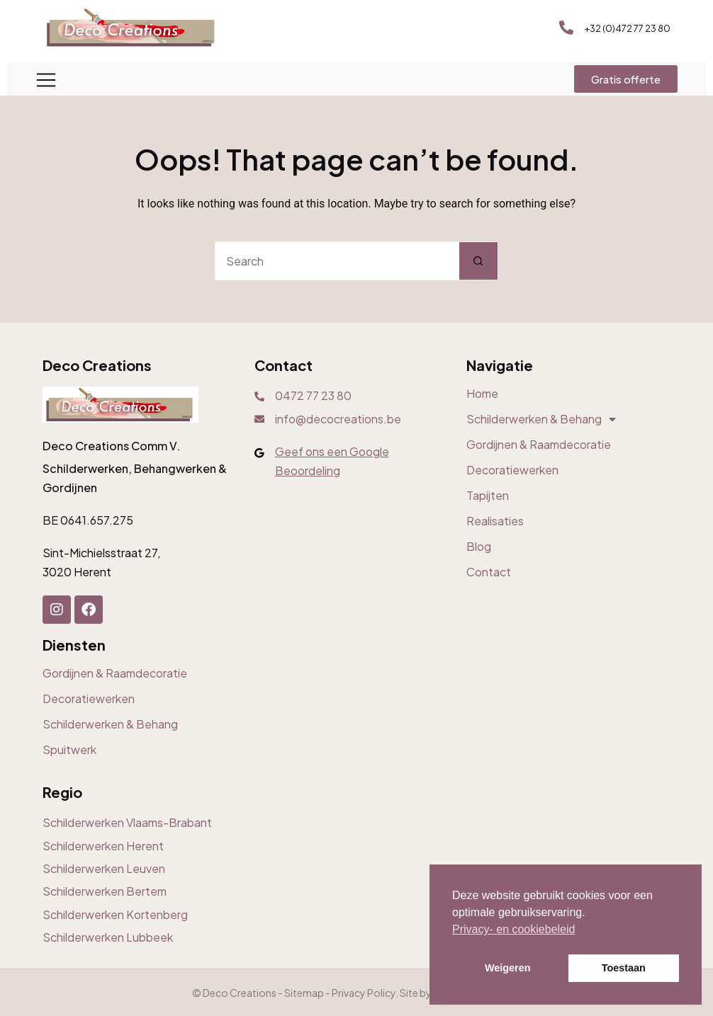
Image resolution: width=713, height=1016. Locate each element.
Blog (478, 547)
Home (482, 394)
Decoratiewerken (512, 470)
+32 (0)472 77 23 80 (627, 28)
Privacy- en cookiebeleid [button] (513, 929)
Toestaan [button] (624, 968)
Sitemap (304, 992)
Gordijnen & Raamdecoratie (538, 445)
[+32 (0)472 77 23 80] (566, 28)
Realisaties (495, 521)
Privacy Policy (363, 992)
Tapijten (487, 496)
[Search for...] (337, 260)
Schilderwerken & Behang (541, 419)
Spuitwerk (69, 750)
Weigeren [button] (508, 968)
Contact (488, 572)
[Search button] (478, 260)
